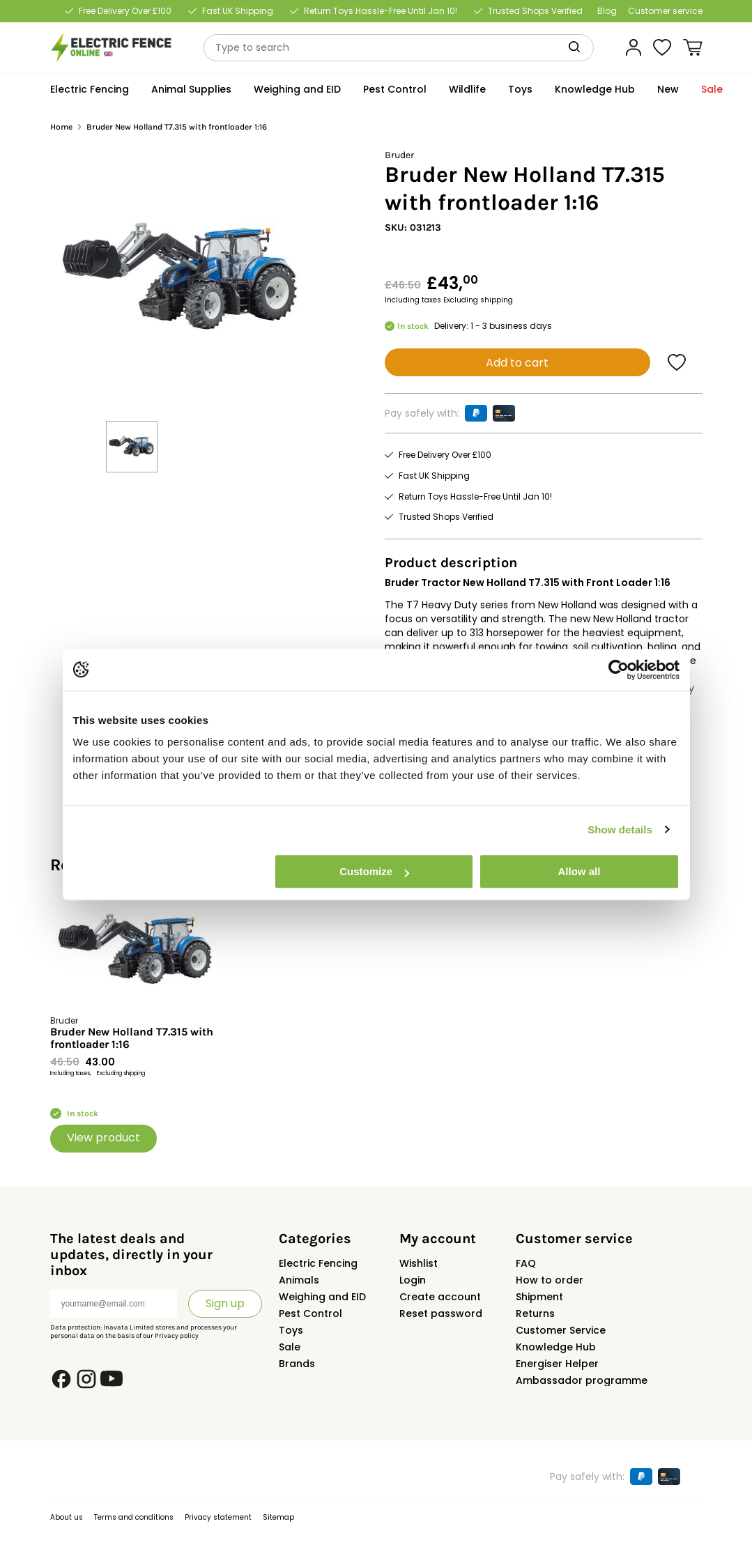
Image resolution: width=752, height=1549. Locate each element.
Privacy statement (218, 1517)
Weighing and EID (322, 1297)
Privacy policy (177, 1336)
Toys (291, 1330)
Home (61, 127)
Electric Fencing (318, 1263)
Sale (289, 1347)
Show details (620, 829)
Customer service (665, 11)
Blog (607, 11)
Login (412, 1280)
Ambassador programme (581, 1380)
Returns (535, 1313)
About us (66, 1517)
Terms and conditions (134, 1517)
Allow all (579, 871)
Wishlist (418, 1263)
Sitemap (278, 1517)
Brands (297, 1364)
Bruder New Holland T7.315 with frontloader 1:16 (131, 1038)
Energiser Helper (557, 1364)
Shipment (539, 1297)
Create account (440, 1297)
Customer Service (561, 1330)
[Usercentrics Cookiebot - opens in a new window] (619, 669)
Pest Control (310, 1313)
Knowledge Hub (556, 1347)
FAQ (526, 1263)
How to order (549, 1280)
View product (103, 1138)
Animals (299, 1280)
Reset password (440, 1313)
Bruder (399, 155)
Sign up (225, 1303)
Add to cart (517, 363)
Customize (374, 871)
